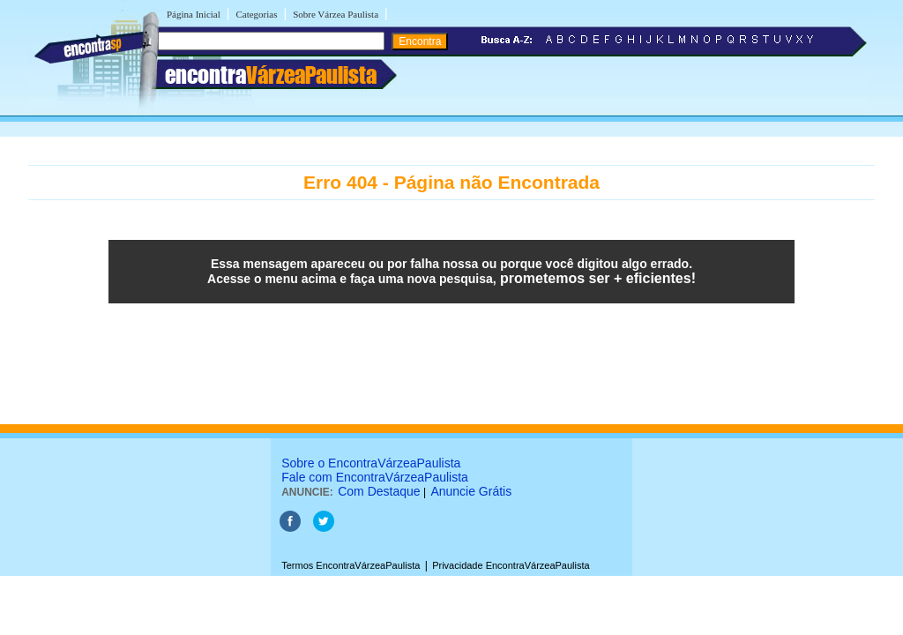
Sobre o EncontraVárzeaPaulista (370, 463)
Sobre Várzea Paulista (335, 14)
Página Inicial (193, 14)
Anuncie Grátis (470, 491)
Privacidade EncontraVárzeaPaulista (511, 565)
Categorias (256, 14)
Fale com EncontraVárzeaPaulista (374, 477)
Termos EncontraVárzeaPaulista (350, 565)
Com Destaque (379, 491)
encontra (271, 75)
